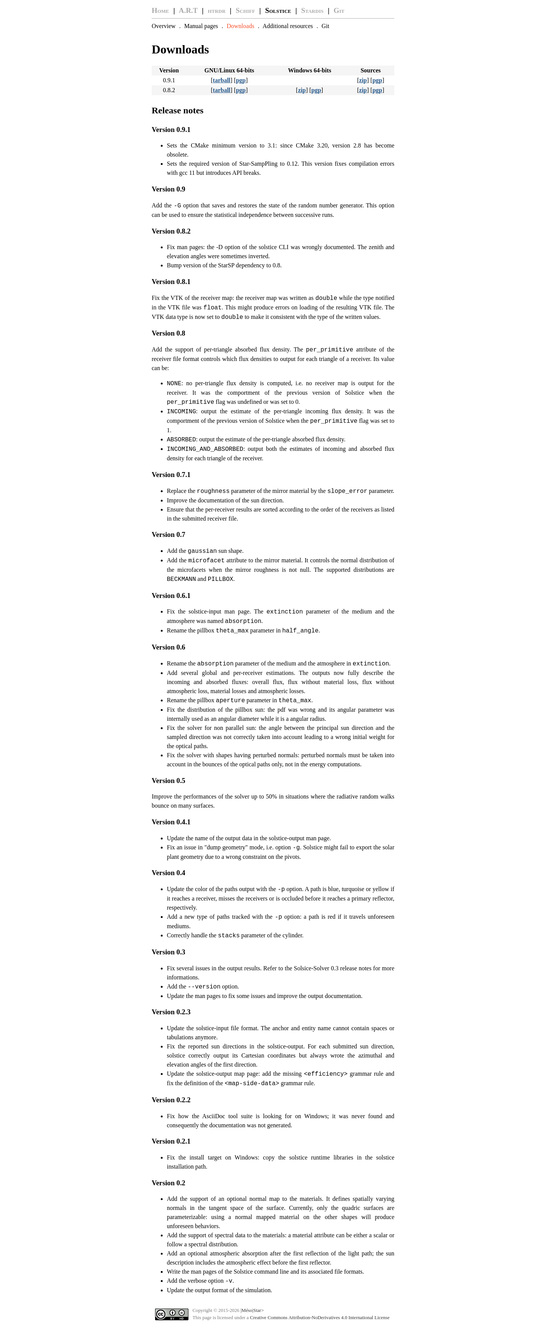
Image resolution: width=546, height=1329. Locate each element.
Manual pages (201, 26)
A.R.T (188, 10)
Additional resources (287, 26)
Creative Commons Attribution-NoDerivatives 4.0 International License (319, 1317)
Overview (164, 26)
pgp (241, 80)
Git (339, 10)
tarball (221, 80)
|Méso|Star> (252, 1310)
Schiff (245, 10)
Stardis (312, 10)
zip (363, 80)
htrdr (217, 10)
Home (160, 10)
